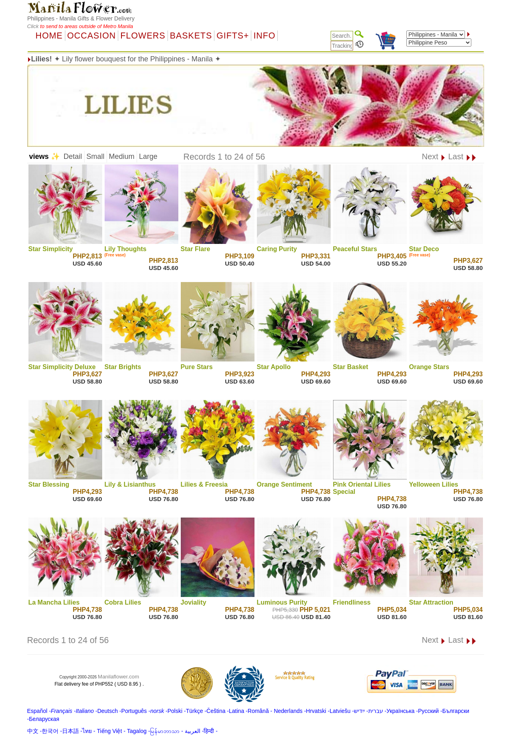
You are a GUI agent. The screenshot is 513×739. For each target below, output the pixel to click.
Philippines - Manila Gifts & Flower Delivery (81, 18)
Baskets (191, 36)
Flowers (142, 36)
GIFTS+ (232, 36)
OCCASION (91, 36)
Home (49, 36)
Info (264, 36)
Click (33, 26)
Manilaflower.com (118, 677)
